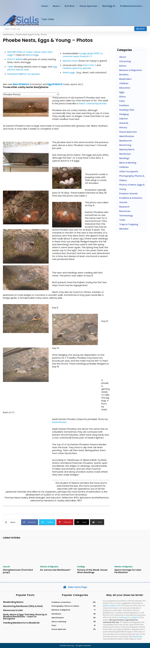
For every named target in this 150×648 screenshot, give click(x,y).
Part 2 (93, 65)
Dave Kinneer (59, 422)
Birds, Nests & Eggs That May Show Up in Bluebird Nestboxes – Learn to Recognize (25, 616)
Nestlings (81, 566)
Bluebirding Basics (13, 601)
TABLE (10, 66)
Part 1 (86, 65)
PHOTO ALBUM (14, 59)
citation (134, 617)
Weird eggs (69, 72)
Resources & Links (13, 610)
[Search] (140, 28)
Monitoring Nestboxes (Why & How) (23, 606)
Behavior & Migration (49, 566)
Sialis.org (123, 617)
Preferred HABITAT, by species (23, 73)
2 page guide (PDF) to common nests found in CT (83, 55)
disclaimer (137, 636)
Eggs (36, 54)
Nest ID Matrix (21, 84)
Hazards (6, 566)
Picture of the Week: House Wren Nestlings (91, 571)
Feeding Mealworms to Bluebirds (21, 622)
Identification (8, 34)
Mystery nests (70, 60)
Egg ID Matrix (55, 84)
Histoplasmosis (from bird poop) (17, 571)
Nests (29, 54)
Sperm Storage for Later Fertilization (127, 571)
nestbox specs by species (77, 68)
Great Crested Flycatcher (92, 103)
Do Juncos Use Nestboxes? (54, 569)
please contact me (111, 605)
